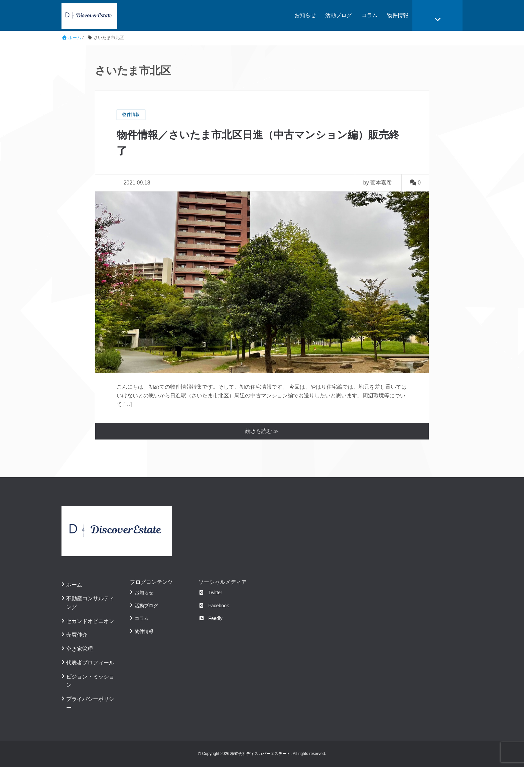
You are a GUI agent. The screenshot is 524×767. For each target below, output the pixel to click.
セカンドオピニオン (90, 621)
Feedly (211, 618)
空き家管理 (79, 649)
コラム (370, 15)
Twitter (210, 592)
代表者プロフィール (90, 662)
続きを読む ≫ (262, 431)
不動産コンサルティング (90, 603)
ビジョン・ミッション (90, 681)
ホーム (74, 585)
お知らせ (305, 15)
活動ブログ (338, 15)
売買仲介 (77, 635)
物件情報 (397, 15)
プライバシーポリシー (90, 703)
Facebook (214, 605)
